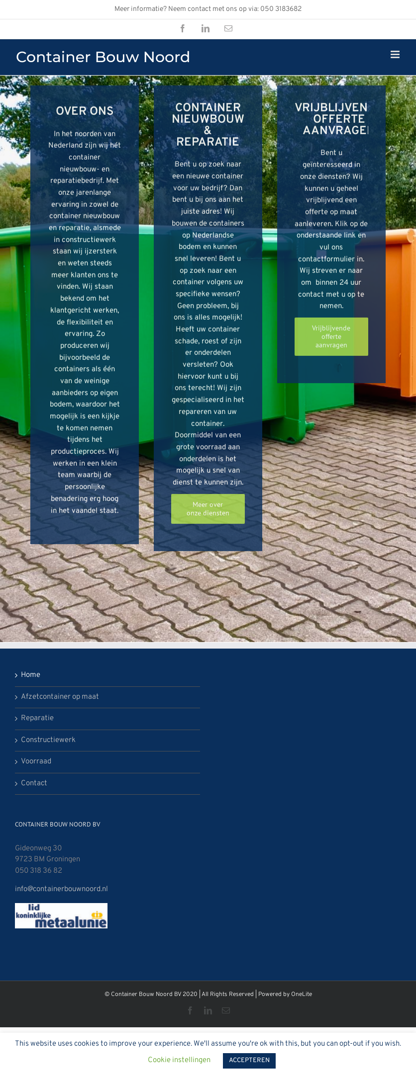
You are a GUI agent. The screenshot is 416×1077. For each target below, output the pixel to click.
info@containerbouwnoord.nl (61, 889)
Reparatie (37, 718)
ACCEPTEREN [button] (249, 1061)
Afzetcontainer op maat (60, 697)
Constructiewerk (48, 740)
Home (30, 675)
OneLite (301, 994)
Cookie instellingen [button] (179, 1060)
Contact (34, 783)
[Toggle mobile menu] (396, 54)
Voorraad (36, 761)
